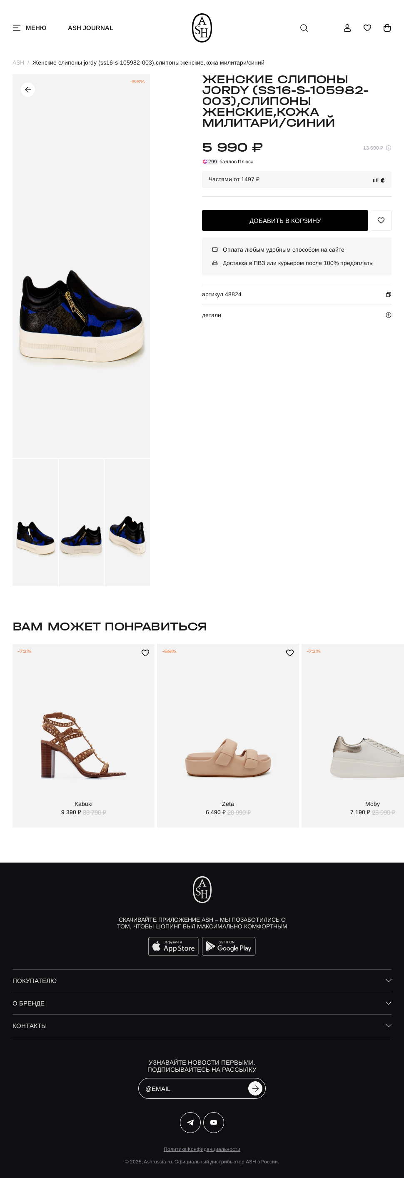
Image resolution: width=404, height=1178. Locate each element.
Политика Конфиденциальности (202, 1149)
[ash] (202, 28)
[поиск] (304, 28)
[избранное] (367, 28)
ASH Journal (90, 27)
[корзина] (387, 28)
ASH (18, 62)
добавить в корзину (285, 220)
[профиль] (347, 28)
